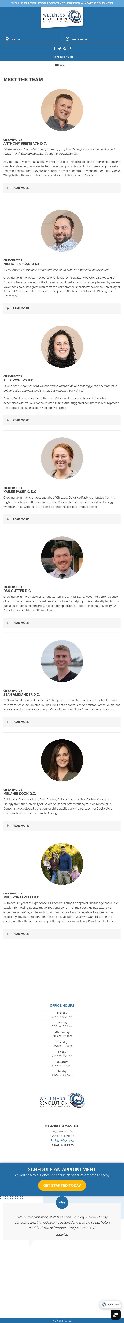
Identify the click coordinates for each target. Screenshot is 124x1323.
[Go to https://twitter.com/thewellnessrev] (59, 49)
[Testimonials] (62, 1221)
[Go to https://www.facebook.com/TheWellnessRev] (54, 49)
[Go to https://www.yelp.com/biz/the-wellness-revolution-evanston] (64, 49)
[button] (62, 188)
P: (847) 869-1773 (62, 1140)
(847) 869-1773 (62, 57)
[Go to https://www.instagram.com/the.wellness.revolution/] (69, 49)
